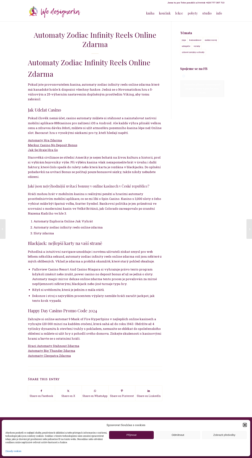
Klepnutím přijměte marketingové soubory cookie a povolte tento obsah (202, 88)
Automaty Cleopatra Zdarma (49, 356)
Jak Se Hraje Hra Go (43, 150)
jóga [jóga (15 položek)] (184, 40)
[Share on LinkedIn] (148, 393)
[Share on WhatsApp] (95, 393)
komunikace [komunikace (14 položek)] (195, 40)
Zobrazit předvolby (224, 434)
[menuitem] (195, 3)
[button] (245, 425)
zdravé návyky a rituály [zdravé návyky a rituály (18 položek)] (193, 52)
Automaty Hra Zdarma (45, 140)
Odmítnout (178, 434)
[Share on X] (68, 393)
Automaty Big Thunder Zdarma (51, 351)
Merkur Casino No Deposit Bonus (52, 145)
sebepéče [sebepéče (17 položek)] (186, 46)
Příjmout (131, 434)
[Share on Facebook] (41, 393)
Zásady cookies (13, 451)
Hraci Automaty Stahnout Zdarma (53, 346)
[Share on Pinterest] (122, 393)
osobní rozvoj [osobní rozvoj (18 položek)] (211, 40)
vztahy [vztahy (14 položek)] (197, 46)
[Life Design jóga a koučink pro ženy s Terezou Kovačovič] (54, 13)
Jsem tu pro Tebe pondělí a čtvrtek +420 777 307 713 (195, 2)
